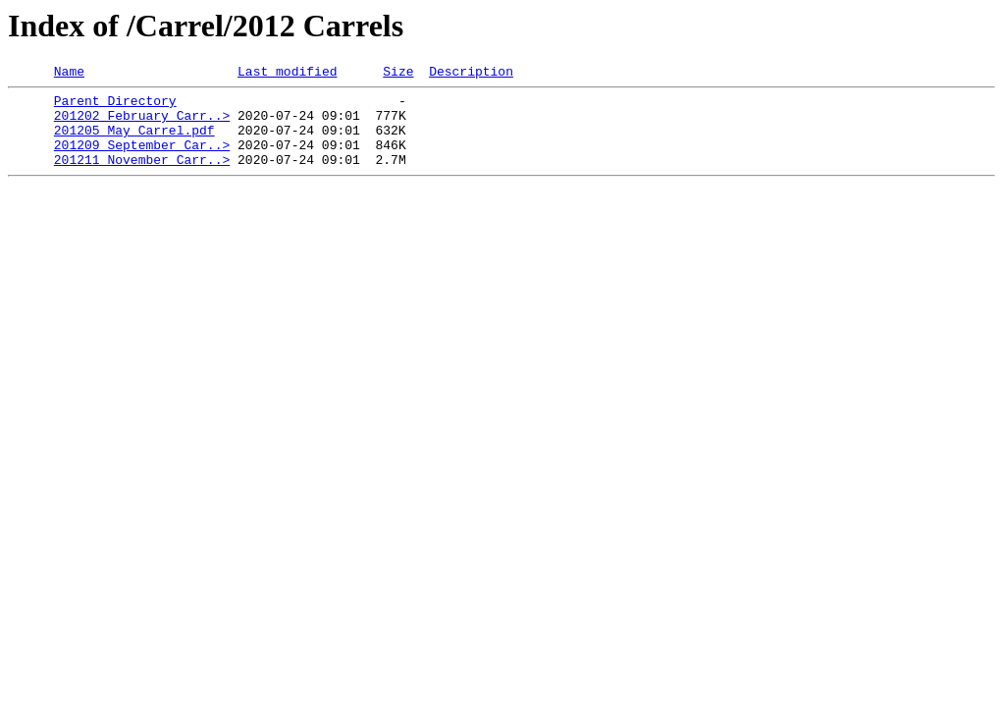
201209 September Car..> (142, 159)
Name (69, 73)
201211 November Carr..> (142, 177)
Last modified (287, 73)
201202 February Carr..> (142, 124)
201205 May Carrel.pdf (134, 141)
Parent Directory (115, 106)
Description (471, 73)
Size (398, 73)
